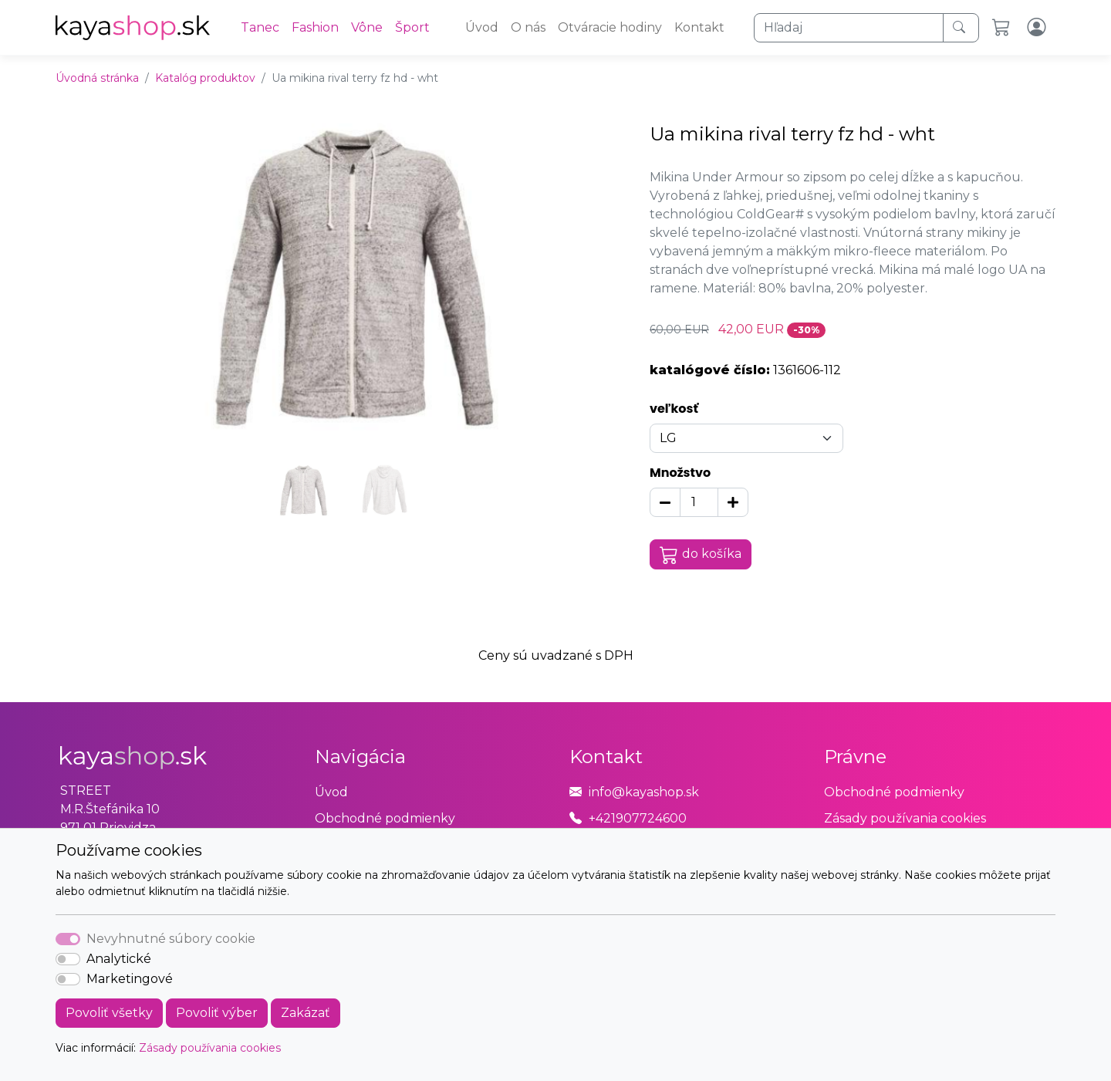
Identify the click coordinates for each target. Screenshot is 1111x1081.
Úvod (481, 27)
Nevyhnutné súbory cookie (170, 938)
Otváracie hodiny (610, 27)
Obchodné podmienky (385, 818)
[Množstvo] (699, 502)
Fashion (315, 27)
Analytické (118, 958)
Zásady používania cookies (210, 1048)
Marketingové (129, 978)
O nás (528, 27)
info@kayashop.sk (644, 792)
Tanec (260, 27)
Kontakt (699, 27)
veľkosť (674, 408)
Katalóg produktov (205, 78)
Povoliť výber (217, 1012)
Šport (412, 27)
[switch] (68, 959)
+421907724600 (638, 818)
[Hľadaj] (849, 27)
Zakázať (305, 1012)
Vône (367, 27)
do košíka (700, 555)
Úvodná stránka (97, 78)
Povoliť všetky (109, 1012)
